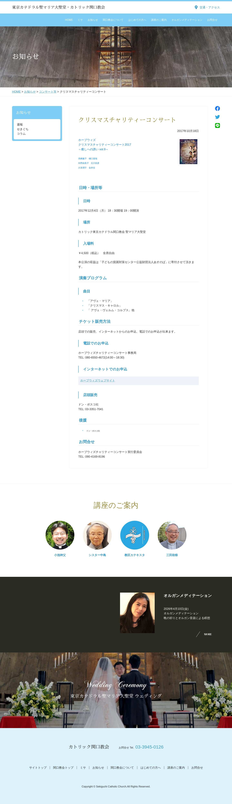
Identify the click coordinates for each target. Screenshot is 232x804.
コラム (21, 133)
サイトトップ (38, 767)
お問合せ (212, 20)
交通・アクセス (210, 7)
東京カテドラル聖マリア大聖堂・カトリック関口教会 (58, 7)
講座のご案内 (159, 20)
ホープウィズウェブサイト (97, 381)
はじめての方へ (137, 20)
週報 (20, 124)
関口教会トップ (63, 767)
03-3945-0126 (149, 746)
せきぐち (23, 129)
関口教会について (113, 20)
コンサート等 (47, 91)
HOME (69, 20)
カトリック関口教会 (88, 747)
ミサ (80, 20)
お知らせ (93, 20)
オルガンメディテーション (186, 20)
